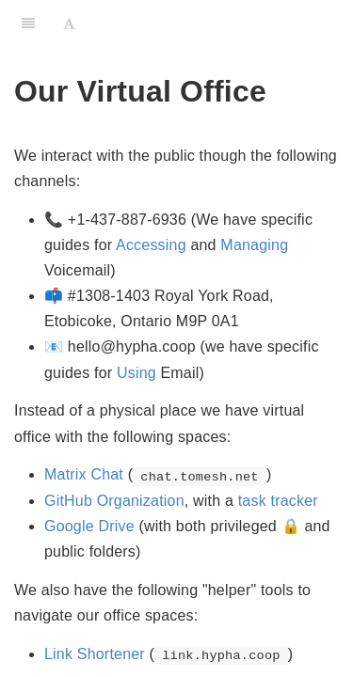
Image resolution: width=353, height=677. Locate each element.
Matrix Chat (83, 474)
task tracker (278, 501)
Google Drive (89, 526)
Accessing (151, 245)
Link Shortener (94, 654)
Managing (254, 245)
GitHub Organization (114, 501)
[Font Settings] (69, 23)
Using (136, 373)
